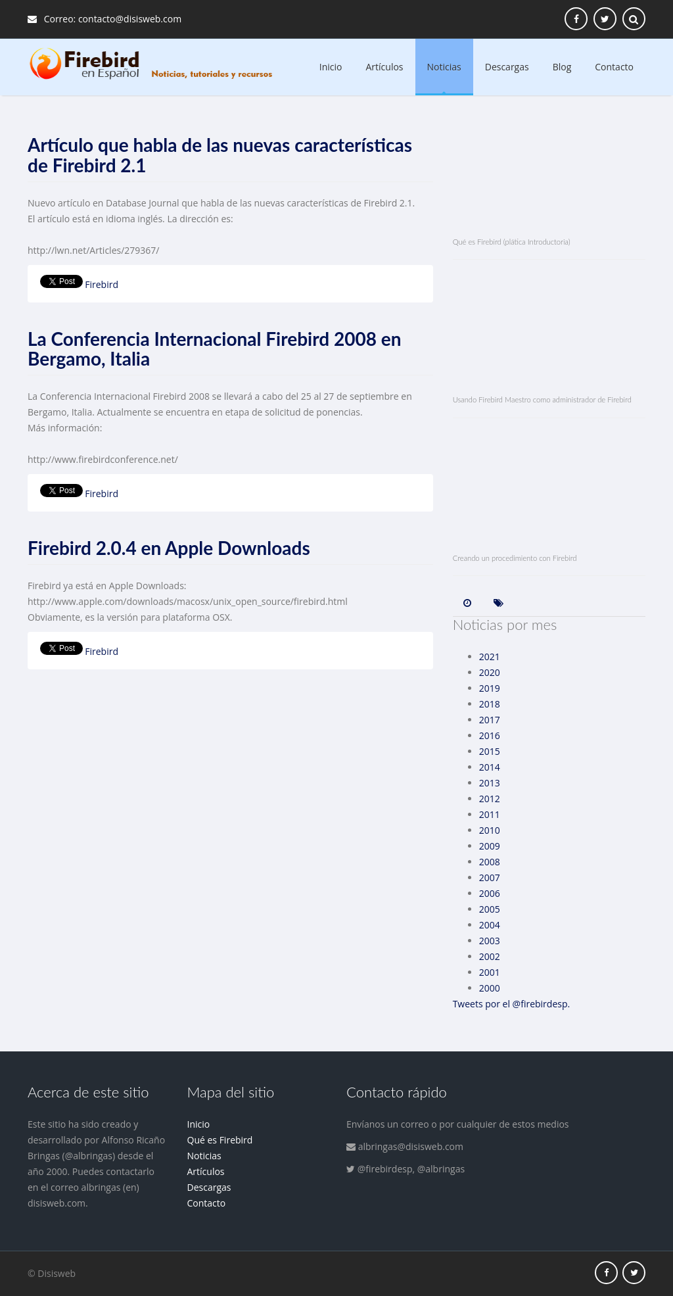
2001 (489, 972)
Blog (562, 66)
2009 (489, 846)
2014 (489, 767)
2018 (489, 704)
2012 (489, 798)
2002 (489, 956)
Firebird (101, 284)
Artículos (385, 66)
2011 (489, 814)
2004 (489, 925)
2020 (489, 672)
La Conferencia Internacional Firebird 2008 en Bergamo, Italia (214, 348)
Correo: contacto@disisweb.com (104, 18)
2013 (489, 783)
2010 (489, 830)
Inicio (330, 66)
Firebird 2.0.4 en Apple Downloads (169, 548)
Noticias (444, 66)
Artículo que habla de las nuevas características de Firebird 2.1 (220, 154)
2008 (489, 861)
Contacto (614, 66)
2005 (489, 909)
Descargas (507, 66)
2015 (489, 751)
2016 (489, 735)
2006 (489, 893)
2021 (489, 656)
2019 (489, 688)
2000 (489, 988)
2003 (489, 940)
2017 (489, 719)
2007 (489, 877)
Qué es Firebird (220, 1140)
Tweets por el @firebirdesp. (511, 1003)
